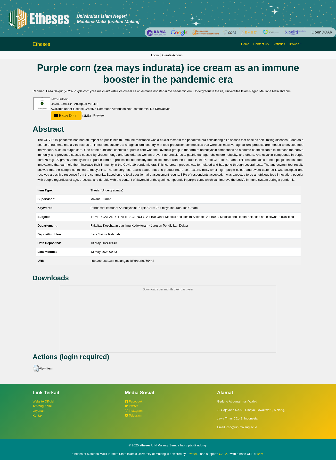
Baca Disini (66, 116)
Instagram (134, 410)
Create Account (172, 55)
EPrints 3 (193, 454)
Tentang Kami (42, 406)
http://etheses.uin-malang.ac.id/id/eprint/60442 (122, 261)
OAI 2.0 (224, 454)
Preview (99, 115)
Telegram (133, 415)
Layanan (39, 410)
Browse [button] (294, 44)
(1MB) (71, 115)
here (260, 454)
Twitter (131, 406)
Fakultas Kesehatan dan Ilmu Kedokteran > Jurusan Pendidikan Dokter (139, 225)
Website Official (43, 401)
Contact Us (261, 44)
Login (155, 55)
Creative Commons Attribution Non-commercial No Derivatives (127, 109)
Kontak (37, 415)
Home (245, 44)
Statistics (278, 44)
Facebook (134, 401)
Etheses (41, 44)
